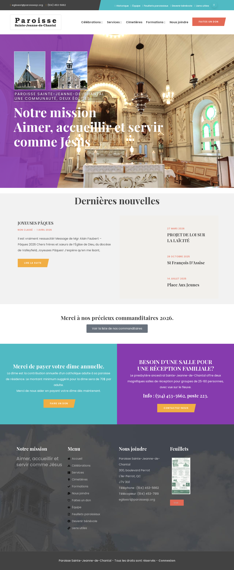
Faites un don (208, 21)
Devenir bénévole (181, 5)
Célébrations (92, 22)
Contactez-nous (176, 408)
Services (114, 22)
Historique (122, 5)
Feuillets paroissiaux (155, 5)
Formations (156, 22)
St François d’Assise (186, 262)
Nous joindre (179, 22)
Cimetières (134, 22)
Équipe (135, 5)
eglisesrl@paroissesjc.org (27, 5)
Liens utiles (201, 5)
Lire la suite (32, 262)
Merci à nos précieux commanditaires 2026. (117, 317)
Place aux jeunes (183, 284)
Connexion (166, 560)
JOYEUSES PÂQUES (35, 223)
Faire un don (59, 403)
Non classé (25, 229)
